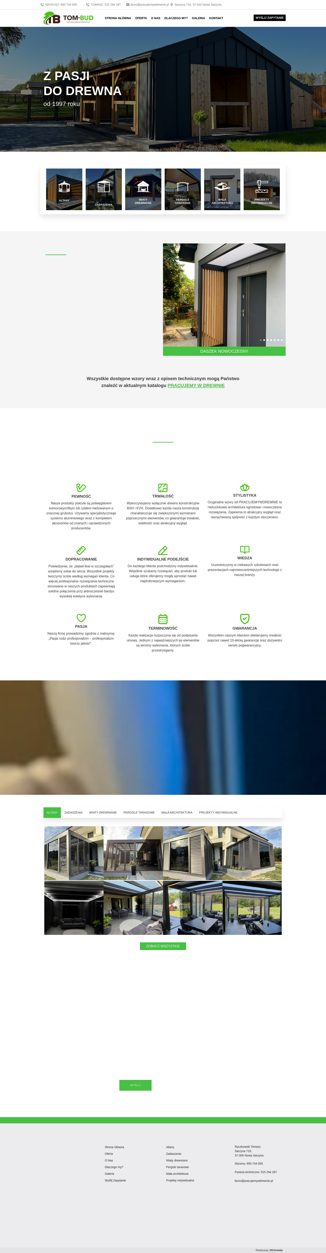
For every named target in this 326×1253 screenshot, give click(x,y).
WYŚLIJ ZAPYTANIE (270, 17)
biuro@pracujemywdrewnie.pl (148, 4)
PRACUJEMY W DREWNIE (196, 385)
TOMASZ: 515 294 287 (103, 4)
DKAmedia (276, 1250)
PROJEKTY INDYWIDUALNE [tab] (218, 812)
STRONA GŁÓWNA (118, 18)
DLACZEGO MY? (176, 18)
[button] (260, 340)
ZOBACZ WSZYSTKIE (163, 946)
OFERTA (141, 18)
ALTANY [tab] (52, 812)
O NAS (155, 18)
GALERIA (198, 18)
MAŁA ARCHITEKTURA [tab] (176, 812)
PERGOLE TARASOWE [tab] (139, 812)
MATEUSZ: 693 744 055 (59, 4)
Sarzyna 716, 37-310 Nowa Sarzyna (195, 4)
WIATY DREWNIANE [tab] (103, 812)
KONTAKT (216, 18)
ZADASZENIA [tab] (73, 812)
